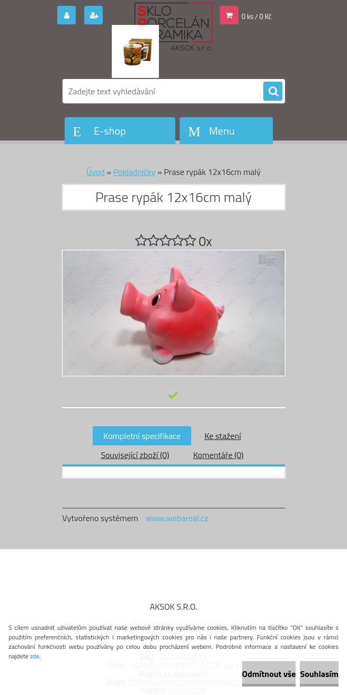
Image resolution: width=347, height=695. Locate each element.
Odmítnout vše (269, 673)
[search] (272, 92)
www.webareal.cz (176, 518)
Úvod (95, 171)
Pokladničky (134, 171)
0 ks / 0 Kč (257, 16)
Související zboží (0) (135, 454)
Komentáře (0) (218, 454)
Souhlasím (319, 673)
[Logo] (135, 51)
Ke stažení (222, 435)
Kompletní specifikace (142, 435)
